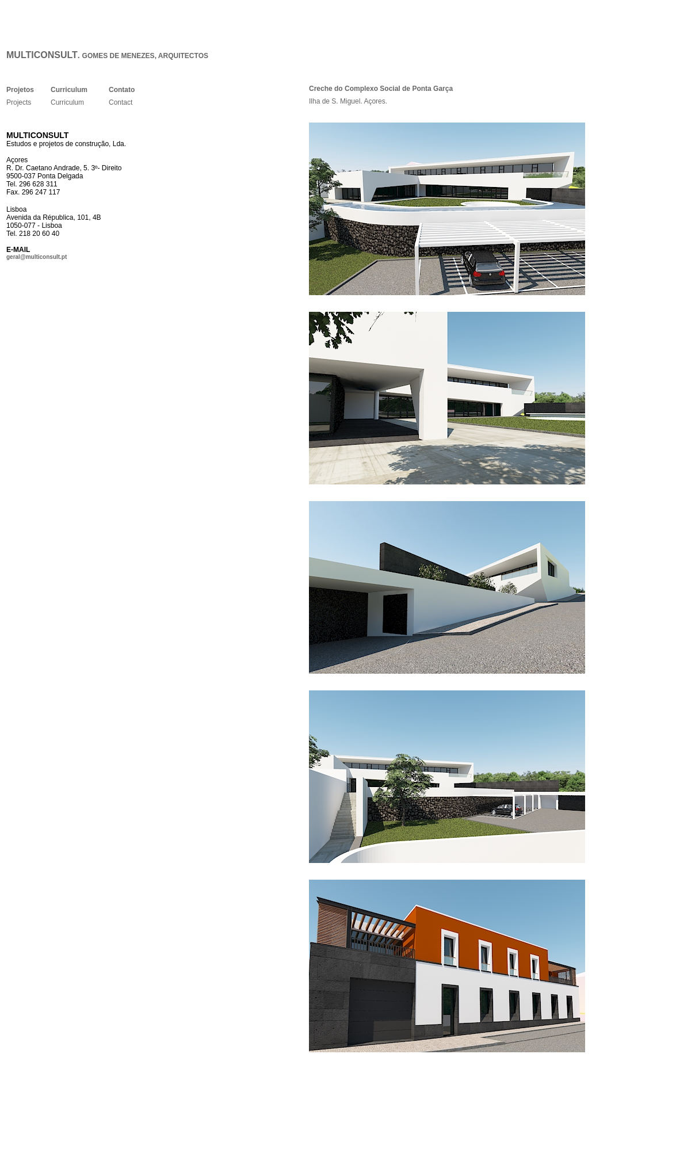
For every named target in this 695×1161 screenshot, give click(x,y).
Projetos (20, 90)
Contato (122, 90)
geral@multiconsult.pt (36, 257)
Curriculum (69, 90)
